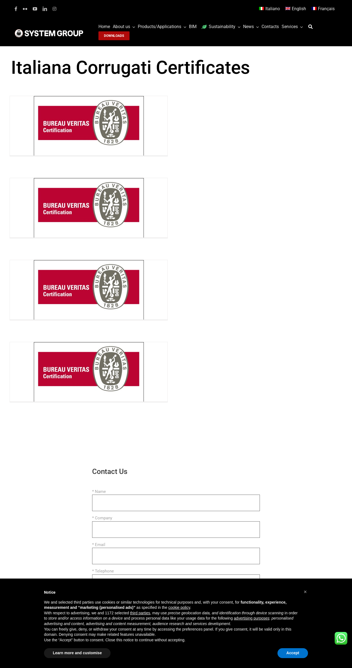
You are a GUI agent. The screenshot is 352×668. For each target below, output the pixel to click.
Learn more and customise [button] (77, 653)
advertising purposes (251, 618)
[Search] (311, 27)
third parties (140, 613)
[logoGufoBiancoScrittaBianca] (49, 30)
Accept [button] (292, 653)
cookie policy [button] (179, 607)
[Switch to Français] (323, 9)
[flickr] (25, 9)
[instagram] (54, 9)
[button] (305, 591)
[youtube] (35, 9)
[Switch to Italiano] (269, 9)
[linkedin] (45, 9)
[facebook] (16, 9)
